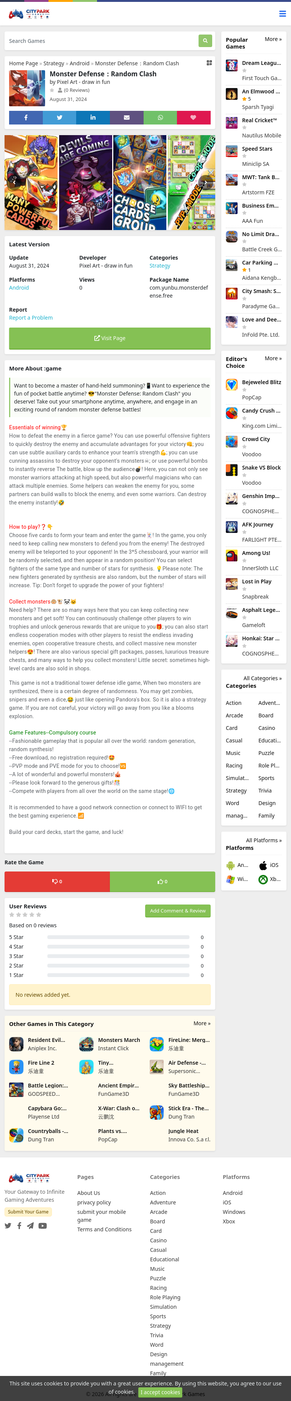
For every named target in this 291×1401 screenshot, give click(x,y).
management (237, 815)
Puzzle (266, 752)
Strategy (54, 63)
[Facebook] (18, 1223)
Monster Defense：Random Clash (137, 63)
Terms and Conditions (104, 1229)
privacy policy (94, 1202)
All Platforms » (264, 840)
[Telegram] (29, 1223)
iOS (268, 865)
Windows (237, 879)
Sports (266, 778)
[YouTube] (41, 1223)
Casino (266, 727)
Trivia (265, 790)
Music (233, 752)
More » (202, 1023)
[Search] (205, 41)
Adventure (270, 702)
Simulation (237, 778)
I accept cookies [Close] (160, 1392)
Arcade (234, 715)
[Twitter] (8, 1223)
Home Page (23, 63)
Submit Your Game (28, 1212)
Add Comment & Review (178, 910)
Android (79, 63)
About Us (88, 1192)
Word (232, 803)
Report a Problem (31, 317)
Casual (234, 740)
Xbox (270, 879)
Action (233, 702)
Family (266, 815)
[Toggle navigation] (282, 14)
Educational (270, 740)
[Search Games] (102, 41)
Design (267, 803)
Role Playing (270, 765)
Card (232, 727)
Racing (234, 765)
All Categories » (263, 678)
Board (266, 715)
